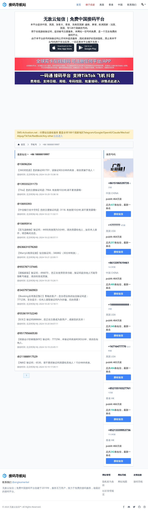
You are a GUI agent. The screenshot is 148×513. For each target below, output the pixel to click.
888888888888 (118, 304)
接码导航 (138, 481)
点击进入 (58, 136)
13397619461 (118, 262)
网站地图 (122, 481)
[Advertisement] (74, 107)
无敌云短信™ (15, 506)
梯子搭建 (90, 4)
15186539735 (118, 183)
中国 (120, 4)
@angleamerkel (20, 482)
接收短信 (118, 214)
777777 (114, 225)
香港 (111, 4)
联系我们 (131, 4)
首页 (78, 4)
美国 (101, 4)
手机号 (34, 144)
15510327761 (119, 388)
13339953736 (119, 430)
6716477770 (117, 346)
